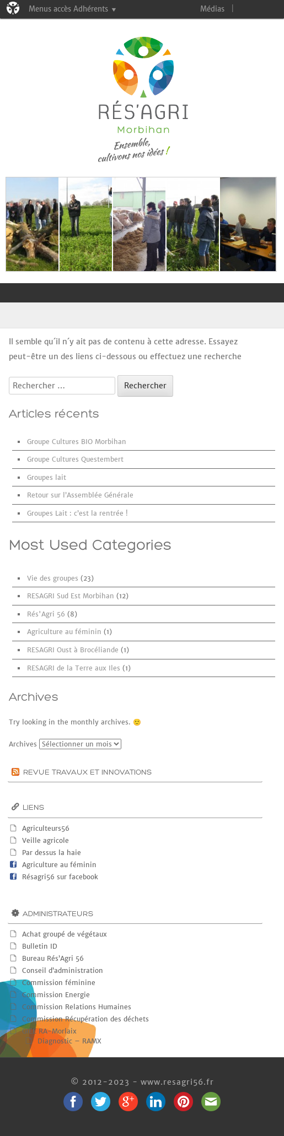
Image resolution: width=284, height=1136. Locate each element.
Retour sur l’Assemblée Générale (80, 495)
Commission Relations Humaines (76, 1007)
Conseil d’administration (62, 970)
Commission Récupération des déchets (85, 1019)
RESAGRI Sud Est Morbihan (70, 596)
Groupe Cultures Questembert (75, 459)
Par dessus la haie (51, 852)
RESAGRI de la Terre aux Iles (73, 668)
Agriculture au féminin (64, 631)
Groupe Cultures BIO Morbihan (76, 441)
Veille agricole (45, 840)
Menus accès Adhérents (68, 9)
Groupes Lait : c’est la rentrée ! (77, 513)
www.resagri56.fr (177, 1082)
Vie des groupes (52, 578)
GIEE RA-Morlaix (49, 1031)
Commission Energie (56, 995)
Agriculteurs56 (45, 828)
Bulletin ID (39, 946)
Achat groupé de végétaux (64, 934)
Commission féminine (58, 982)
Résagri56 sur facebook (60, 877)
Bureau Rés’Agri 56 (53, 958)
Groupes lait (46, 477)
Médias (212, 9)
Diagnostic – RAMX (69, 1041)
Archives (23, 744)
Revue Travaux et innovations (87, 773)
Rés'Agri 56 (46, 614)
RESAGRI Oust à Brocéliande (73, 650)
